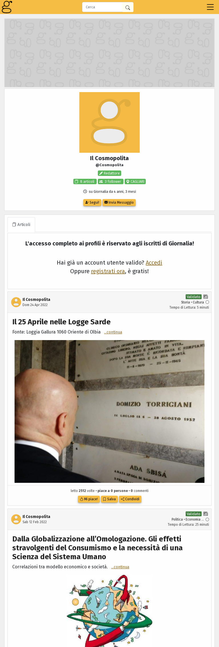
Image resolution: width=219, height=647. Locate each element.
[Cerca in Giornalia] (127, 7)
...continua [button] (113, 332)
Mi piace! (89, 499)
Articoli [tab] (21, 224)
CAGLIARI (137, 181)
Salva (109, 499)
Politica (177, 519)
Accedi (154, 262)
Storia (185, 302)
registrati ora (108, 271)
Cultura (198, 302)
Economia (193, 519)
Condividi (130, 499)
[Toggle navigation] (210, 7)
